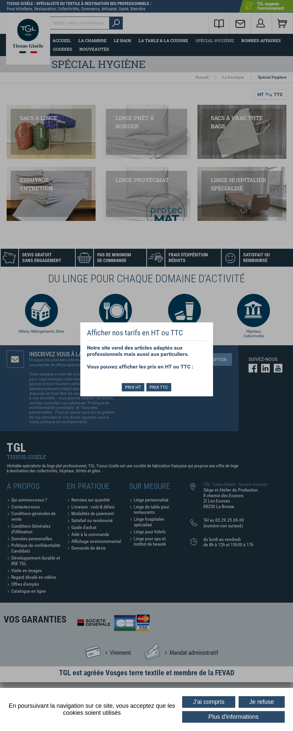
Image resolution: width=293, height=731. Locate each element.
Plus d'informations (233, 716)
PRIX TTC (159, 387)
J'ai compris (208, 701)
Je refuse (261, 701)
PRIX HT (132, 387)
